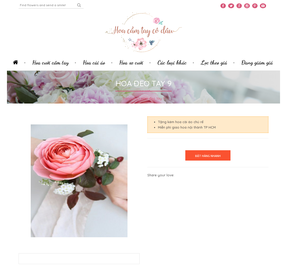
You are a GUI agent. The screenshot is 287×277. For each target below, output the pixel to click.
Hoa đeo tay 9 (153, 98)
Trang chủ (130, 98)
